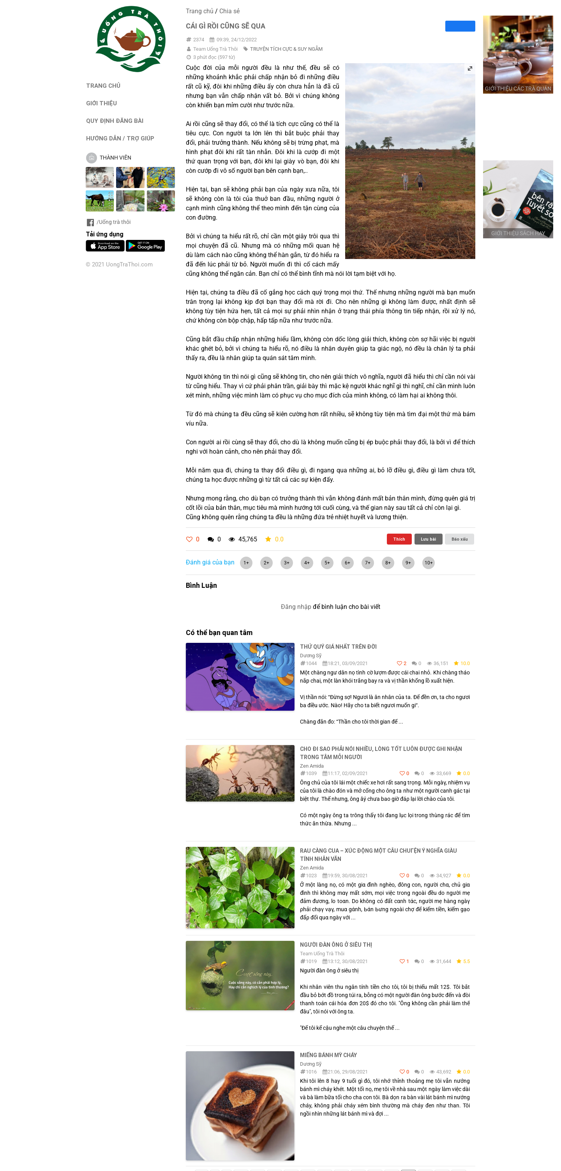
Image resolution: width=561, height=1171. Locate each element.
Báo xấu (460, 539)
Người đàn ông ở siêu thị (336, 944)
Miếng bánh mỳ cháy (328, 1055)
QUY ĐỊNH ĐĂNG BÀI (114, 120)
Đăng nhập (296, 606)
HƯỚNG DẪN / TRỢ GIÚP (120, 138)
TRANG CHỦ (103, 85)
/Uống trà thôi (108, 222)
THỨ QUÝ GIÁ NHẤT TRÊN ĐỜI (338, 646)
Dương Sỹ (310, 655)
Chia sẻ (229, 11)
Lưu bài (428, 539)
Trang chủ (199, 11)
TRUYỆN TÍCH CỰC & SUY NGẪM (286, 49)
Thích (399, 539)
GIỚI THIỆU (101, 103)
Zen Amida (312, 766)
